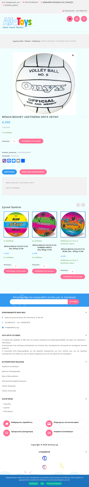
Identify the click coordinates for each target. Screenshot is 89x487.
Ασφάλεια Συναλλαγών (10, 366)
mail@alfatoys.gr (12, 327)
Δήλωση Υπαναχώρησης (11, 371)
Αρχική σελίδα (18, 41)
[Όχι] (86, 481)
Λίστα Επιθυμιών (31, 2)
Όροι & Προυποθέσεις (10, 376)
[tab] (10, 172)
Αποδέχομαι (33, 483)
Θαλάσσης (36, 41)
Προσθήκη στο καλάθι (31, 141)
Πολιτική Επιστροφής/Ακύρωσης (14, 381)
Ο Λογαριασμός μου (12, 2)
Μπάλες (28, 41)
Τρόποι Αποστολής (9, 391)
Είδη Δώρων (8, 411)
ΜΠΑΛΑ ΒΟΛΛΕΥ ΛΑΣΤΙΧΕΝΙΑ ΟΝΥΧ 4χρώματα (82, 117)
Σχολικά (7, 408)
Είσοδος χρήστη (11, 5)
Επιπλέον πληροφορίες (33, 172)
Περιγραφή (9, 172)
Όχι (42, 483)
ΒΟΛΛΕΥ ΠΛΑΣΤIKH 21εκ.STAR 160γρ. (85, 117)
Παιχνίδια (7, 404)
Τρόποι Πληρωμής (9, 386)
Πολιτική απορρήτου (54, 483)
